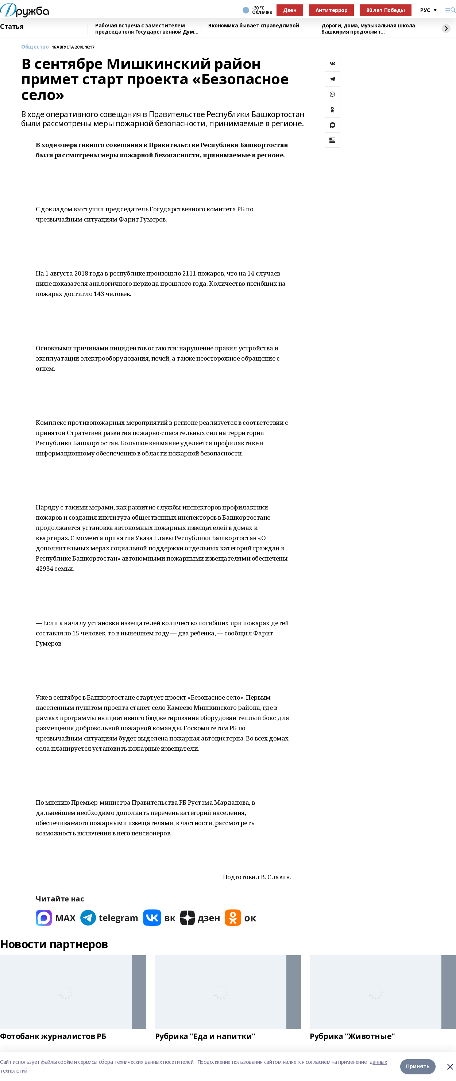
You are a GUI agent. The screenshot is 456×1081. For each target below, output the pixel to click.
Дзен (289, 10)
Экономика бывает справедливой (253, 26)
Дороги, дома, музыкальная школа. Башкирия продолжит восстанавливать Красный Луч (369, 29)
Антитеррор (332, 10)
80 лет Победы (385, 10)
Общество (35, 47)
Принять (418, 1066)
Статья (11, 27)
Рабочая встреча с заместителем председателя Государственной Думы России (146, 29)
